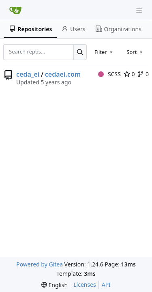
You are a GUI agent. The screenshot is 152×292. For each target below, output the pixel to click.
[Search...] (80, 52)
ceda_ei (27, 74)
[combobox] (104, 52)
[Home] (15, 10)
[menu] (54, 285)
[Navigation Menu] (140, 10)
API (106, 284)
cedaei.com (63, 74)
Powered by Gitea (39, 264)
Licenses (84, 284)
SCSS (109, 74)
